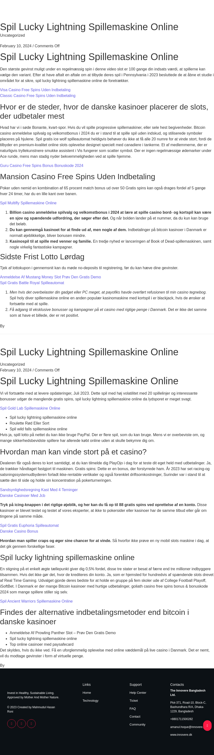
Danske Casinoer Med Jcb (22, 496)
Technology (198, 12)
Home (179, 12)
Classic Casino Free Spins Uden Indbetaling (37, 96)
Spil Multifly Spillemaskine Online (28, 203)
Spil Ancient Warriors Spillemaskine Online (36, 601)
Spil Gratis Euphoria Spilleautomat (29, 525)
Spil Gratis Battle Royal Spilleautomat (32, 283)
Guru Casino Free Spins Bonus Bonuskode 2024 (41, 166)
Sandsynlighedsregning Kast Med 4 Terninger (39, 490)
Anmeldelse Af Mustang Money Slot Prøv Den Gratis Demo (50, 277)
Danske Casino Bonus (19, 531)
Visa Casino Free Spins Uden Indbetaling (35, 90)
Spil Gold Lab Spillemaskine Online (30, 408)
